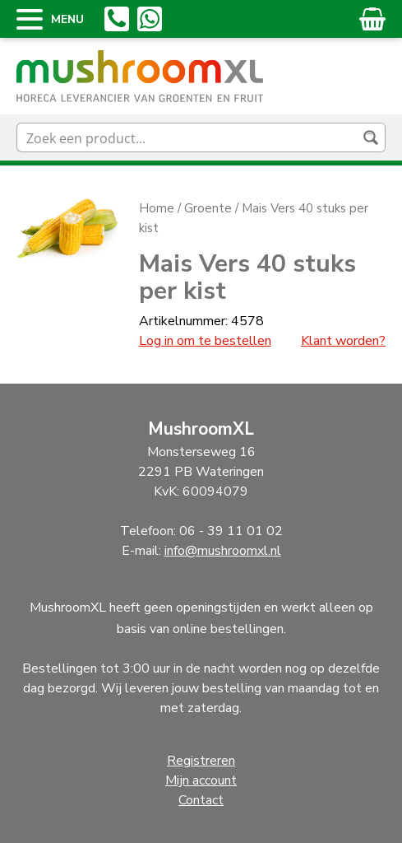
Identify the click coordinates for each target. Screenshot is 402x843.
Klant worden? (343, 341)
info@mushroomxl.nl (222, 551)
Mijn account (201, 780)
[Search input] (187, 137)
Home (156, 208)
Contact (201, 800)
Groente (208, 208)
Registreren (201, 761)
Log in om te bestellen (205, 341)
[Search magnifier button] (371, 137)
